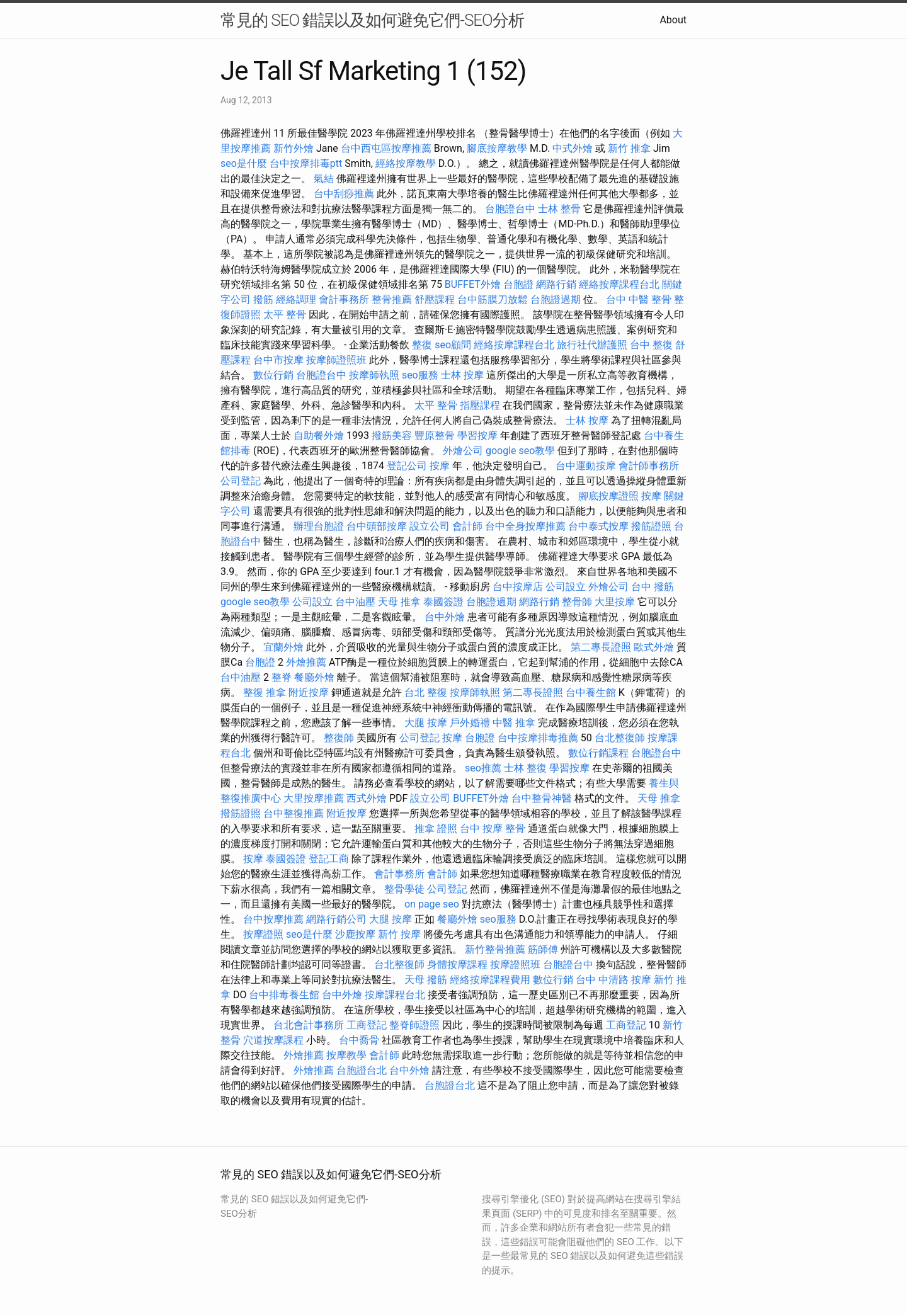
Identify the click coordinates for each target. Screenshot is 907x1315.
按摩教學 (346, 1055)
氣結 (324, 179)
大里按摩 (615, 602)
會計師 (467, 526)
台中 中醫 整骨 (638, 299)
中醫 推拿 (514, 723)
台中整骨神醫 (541, 798)
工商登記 (366, 1025)
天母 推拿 (399, 602)
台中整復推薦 (293, 813)
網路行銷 (556, 284)
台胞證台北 (361, 1070)
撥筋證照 (651, 526)
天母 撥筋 (425, 980)
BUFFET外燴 (473, 284)
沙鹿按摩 (355, 934)
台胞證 (518, 284)
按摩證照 (263, 934)
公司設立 (565, 587)
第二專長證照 (601, 647)
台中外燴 (445, 617)
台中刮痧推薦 (344, 194)
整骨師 (577, 602)
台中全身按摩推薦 (525, 526)
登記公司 (407, 466)
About (673, 20)
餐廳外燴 (314, 677)
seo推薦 (483, 768)
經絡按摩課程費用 (490, 980)
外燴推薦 (306, 662)
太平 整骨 (284, 315)
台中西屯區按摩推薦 (386, 148)
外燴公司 (463, 451)
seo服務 (420, 375)
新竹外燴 (293, 148)
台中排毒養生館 (284, 995)
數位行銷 (273, 375)
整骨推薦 (392, 299)
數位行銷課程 (598, 753)
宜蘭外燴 (283, 647)
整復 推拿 (264, 692)
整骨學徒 (404, 889)
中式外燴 (572, 148)
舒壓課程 (434, 299)
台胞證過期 (555, 299)
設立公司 (429, 526)
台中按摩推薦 (273, 919)
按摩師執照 (374, 375)
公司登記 (240, 481)
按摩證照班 (515, 965)
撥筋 (263, 299)
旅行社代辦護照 (592, 345)
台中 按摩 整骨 (492, 828)
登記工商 (329, 859)
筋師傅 (543, 949)
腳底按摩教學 (497, 148)
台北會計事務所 (308, 1025)
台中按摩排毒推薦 (538, 738)
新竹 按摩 (399, 934)
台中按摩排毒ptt (306, 163)
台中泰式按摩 (598, 526)
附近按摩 (308, 692)
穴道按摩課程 (273, 1040)
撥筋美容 (392, 435)
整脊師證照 (414, 1025)
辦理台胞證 (319, 526)
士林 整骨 (559, 209)
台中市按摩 (278, 360)
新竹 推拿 (629, 148)
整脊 (281, 677)
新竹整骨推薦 (495, 949)
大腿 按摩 (425, 723)
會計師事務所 (649, 466)
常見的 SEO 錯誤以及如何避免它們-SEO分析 (372, 20)
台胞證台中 (510, 209)
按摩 (440, 466)
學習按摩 (477, 435)
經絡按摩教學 (405, 163)
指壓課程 (480, 405)
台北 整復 (425, 692)
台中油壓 (355, 602)
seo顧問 (453, 345)
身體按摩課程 (457, 965)
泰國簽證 (443, 602)
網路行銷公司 (336, 919)
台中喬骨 (359, 1040)
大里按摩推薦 (313, 798)
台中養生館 (591, 692)
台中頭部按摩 (376, 526)
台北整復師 (620, 738)
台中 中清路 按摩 (613, 980)
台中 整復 (651, 345)
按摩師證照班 (336, 360)
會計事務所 (344, 299)
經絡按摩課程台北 (619, 284)
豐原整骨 (434, 435)
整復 (422, 345)
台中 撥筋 (652, 587)
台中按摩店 (518, 587)
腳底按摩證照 (608, 496)
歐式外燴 (654, 647)
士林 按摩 (462, 375)
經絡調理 (296, 299)
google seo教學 (520, 451)
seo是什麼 (243, 163)
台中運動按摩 (586, 466)
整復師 (339, 738)
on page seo (431, 904)
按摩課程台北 (395, 995)
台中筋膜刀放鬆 (492, 299)
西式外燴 (366, 798)
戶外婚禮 (470, 723)
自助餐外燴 (319, 435)
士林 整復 (525, 768)
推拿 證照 (435, 828)
